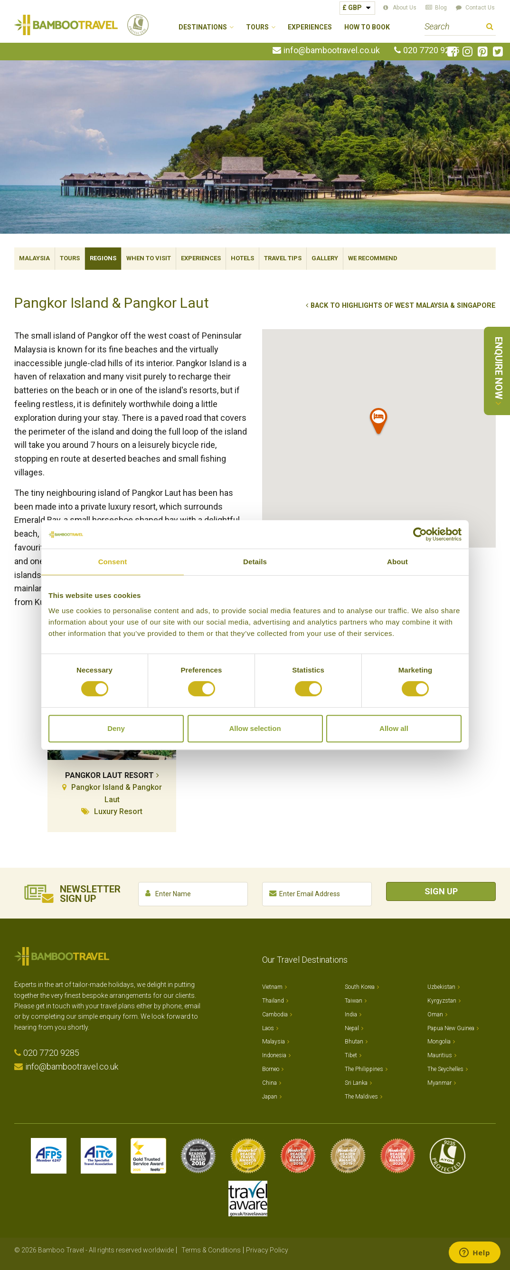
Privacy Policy (267, 1250)
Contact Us (480, 7)
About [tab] (397, 562)
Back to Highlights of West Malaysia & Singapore (403, 306)
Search (490, 28)
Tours (70, 258)
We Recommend (372, 258)
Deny (116, 728)
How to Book (367, 27)
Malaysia (34, 258)
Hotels (242, 258)
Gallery (325, 258)
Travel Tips (283, 258)
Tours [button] (257, 27)
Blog (441, 7)
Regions (103, 258)
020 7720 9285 (431, 50)
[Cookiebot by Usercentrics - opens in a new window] (420, 534)
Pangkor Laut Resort (109, 775)
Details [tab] (255, 562)
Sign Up (441, 891)
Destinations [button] (203, 27)
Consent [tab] (112, 562)
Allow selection (255, 728)
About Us (404, 7)
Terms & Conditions (211, 1250)
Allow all (393, 728)
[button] (378, 423)
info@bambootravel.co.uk (331, 50)
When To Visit (148, 258)
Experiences (310, 27)
